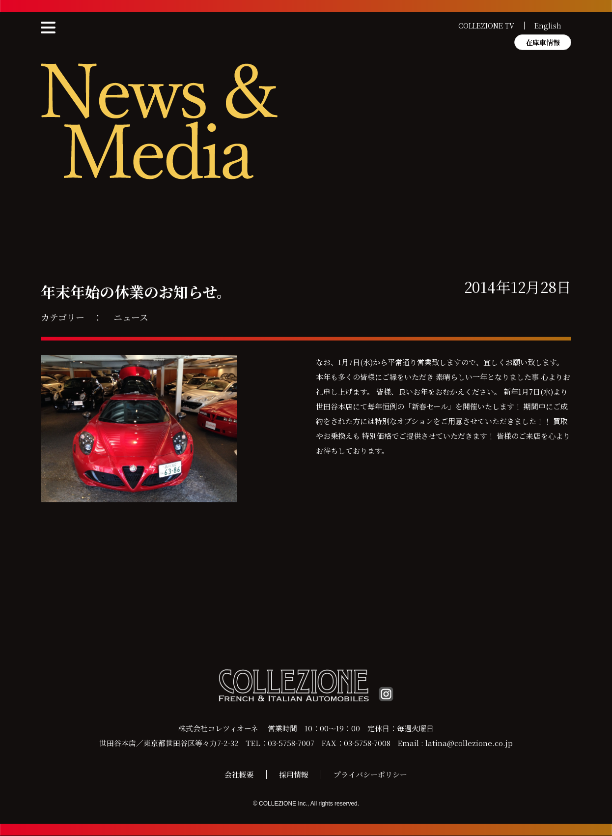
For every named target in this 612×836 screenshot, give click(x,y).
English (547, 25)
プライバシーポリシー (370, 775)
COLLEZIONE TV (486, 25)
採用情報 (293, 775)
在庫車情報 (543, 42)
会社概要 (239, 775)
